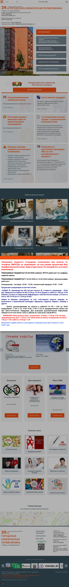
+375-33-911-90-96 (44, 313)
